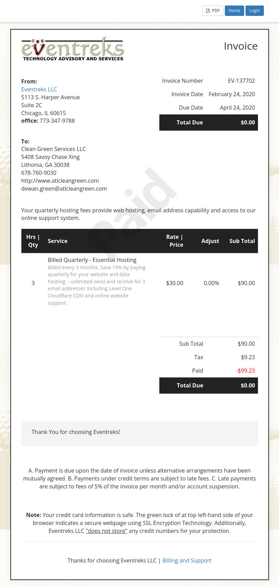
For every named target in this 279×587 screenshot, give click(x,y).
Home (234, 10)
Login (254, 10)
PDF (213, 10)
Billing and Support (186, 560)
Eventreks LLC (39, 89)
